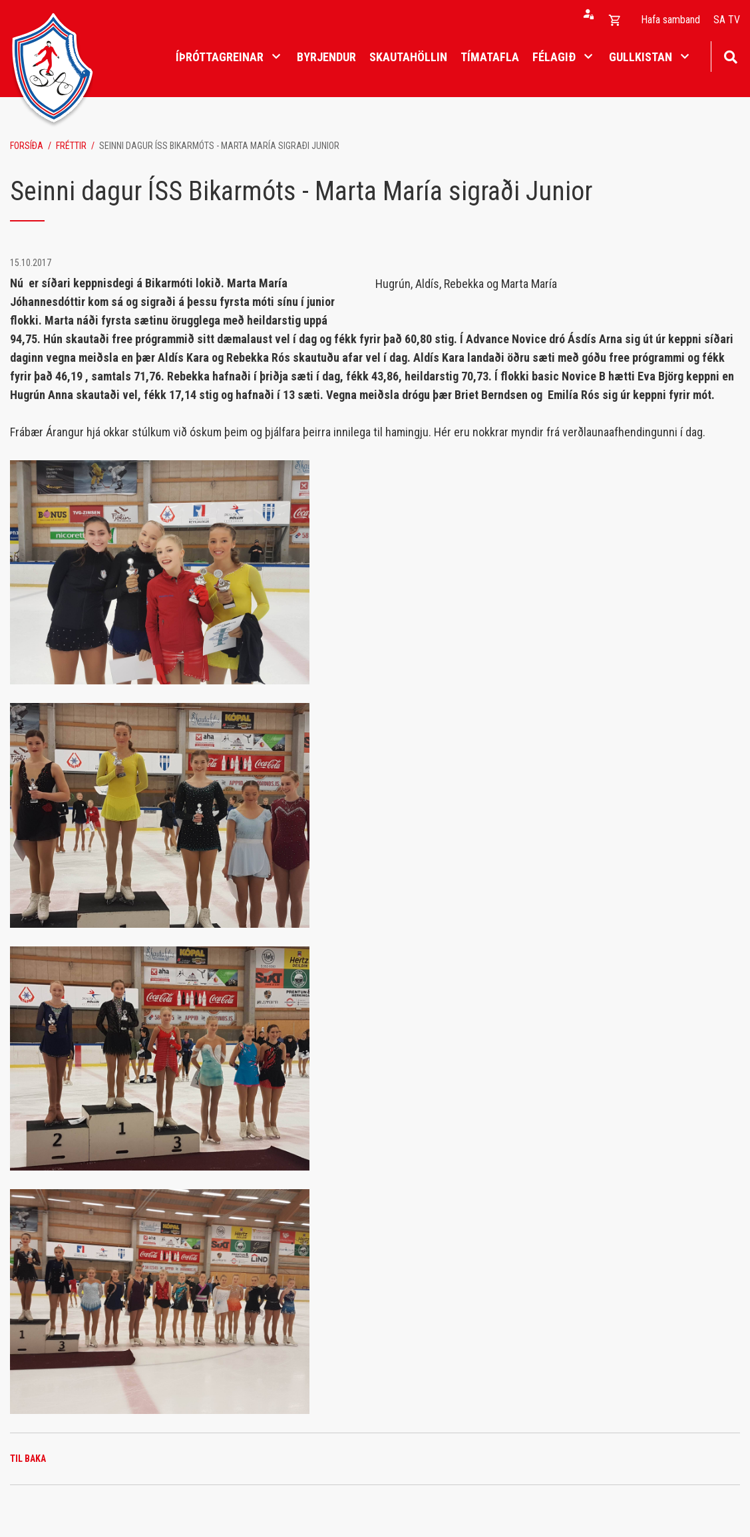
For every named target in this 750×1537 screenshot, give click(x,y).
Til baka (28, 1458)
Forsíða (26, 145)
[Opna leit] (730, 55)
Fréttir (71, 145)
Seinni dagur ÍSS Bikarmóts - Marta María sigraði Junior (219, 145)
